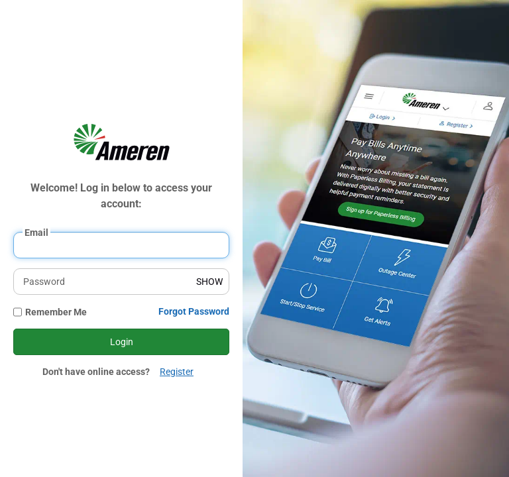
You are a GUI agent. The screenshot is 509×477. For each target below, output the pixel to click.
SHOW (209, 281)
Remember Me (56, 312)
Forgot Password (193, 311)
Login (121, 342)
